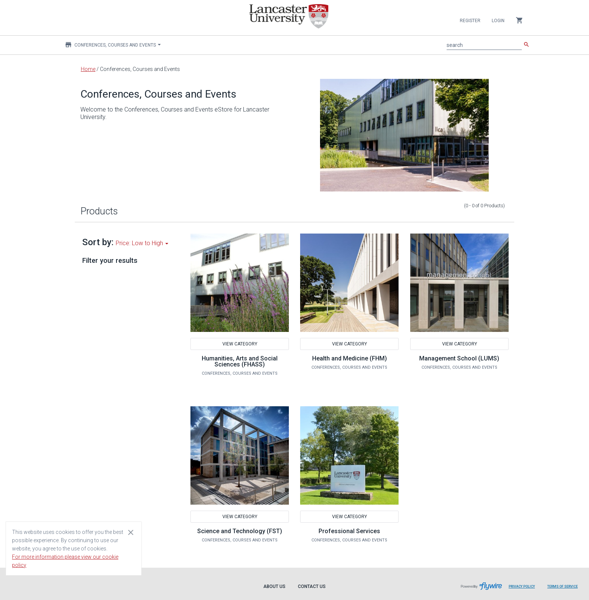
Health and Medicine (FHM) (349, 358)
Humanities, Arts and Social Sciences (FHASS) (240, 361)
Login (498, 20)
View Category (239, 344)
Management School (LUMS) (459, 358)
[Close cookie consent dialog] (130, 532)
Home (88, 69)
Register (470, 20)
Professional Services (349, 531)
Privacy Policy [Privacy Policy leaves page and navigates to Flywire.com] (522, 586)
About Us (274, 586)
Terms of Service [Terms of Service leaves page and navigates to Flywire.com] (562, 586)
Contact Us (312, 586)
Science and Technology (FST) (239, 531)
